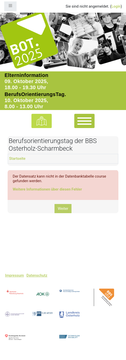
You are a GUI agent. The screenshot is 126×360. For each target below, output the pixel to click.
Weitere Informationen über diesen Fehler (47, 189)
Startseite (17, 158)
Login (116, 6)
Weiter (63, 208)
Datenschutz (36, 275)
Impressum (14, 275)
